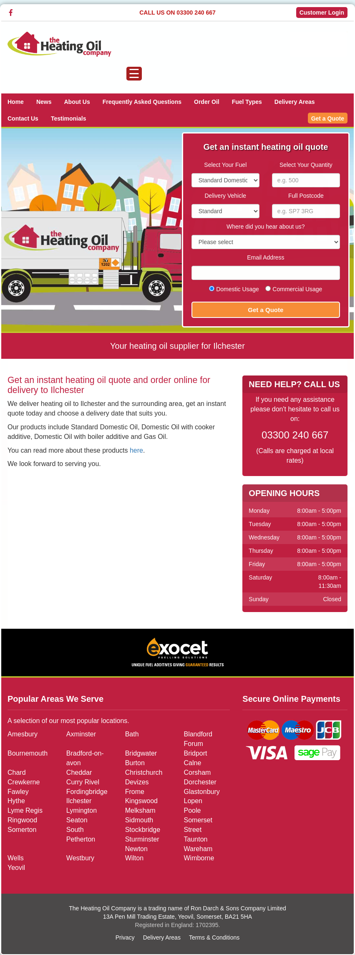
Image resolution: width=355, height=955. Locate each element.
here (136, 450)
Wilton (134, 858)
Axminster (81, 734)
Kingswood (141, 800)
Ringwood (22, 820)
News (44, 101)
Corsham (197, 772)
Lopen (193, 800)
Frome (134, 791)
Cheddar (79, 772)
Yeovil (16, 867)
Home (16, 101)
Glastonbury (201, 791)
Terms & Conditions (214, 937)
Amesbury (23, 734)
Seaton (77, 820)
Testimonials (68, 118)
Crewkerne (24, 782)
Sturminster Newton (142, 844)
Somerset (198, 820)
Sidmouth (139, 820)
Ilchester (78, 800)
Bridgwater (141, 753)
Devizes (137, 782)
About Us (77, 101)
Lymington (81, 810)
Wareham (198, 848)
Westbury (80, 858)
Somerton (22, 829)
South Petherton (80, 834)
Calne (192, 762)
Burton (135, 762)
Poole (192, 810)
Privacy (125, 937)
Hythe (16, 800)
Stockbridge (143, 829)
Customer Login (322, 12)
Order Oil (206, 101)
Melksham (140, 810)
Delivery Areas (294, 101)
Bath (132, 734)
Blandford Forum (198, 739)
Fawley (18, 791)
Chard (17, 772)
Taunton (195, 839)
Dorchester (200, 782)
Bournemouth (28, 753)
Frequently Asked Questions (142, 101)
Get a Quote (327, 118)
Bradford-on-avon (85, 758)
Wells (16, 858)
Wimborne (199, 858)
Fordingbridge (87, 791)
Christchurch (144, 772)
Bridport (195, 753)
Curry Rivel (82, 782)
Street (192, 829)
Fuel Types (247, 101)
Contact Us (23, 118)
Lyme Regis (25, 810)
